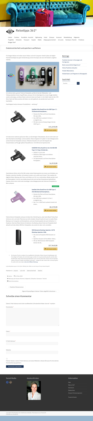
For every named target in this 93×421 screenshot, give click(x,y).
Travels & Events (72, 402)
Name (8, 336)
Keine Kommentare (13, 286)
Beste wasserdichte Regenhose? (71, 65)
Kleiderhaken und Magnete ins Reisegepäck (74, 73)
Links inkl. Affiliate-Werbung (31, 267)
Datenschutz (71, 395)
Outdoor (16, 37)
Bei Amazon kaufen (51, 131)
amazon (15, 276)
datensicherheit (31, 276)
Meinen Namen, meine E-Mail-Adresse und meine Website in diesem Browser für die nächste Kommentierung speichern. (32, 367)
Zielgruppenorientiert (50, 40)
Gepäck (33, 40)
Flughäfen (11, 40)
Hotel (45, 37)
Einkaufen (19, 40)
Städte (39, 40)
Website (8, 355)
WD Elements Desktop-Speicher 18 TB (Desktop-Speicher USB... (44, 235)
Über (69, 387)
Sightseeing (38, 37)
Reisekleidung (68, 37)
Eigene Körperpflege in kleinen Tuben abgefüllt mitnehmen (39, 296)
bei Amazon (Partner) (19, 283)
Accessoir (59, 37)
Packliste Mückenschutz (16, 292)
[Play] (32, 77)
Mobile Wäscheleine (68, 70)
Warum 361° (71, 390)
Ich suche (60, 40)
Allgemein (77, 37)
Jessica (10, 281)
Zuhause (51, 37)
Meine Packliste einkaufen (69, 68)
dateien (40, 276)
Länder (10, 37)
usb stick (22, 276)
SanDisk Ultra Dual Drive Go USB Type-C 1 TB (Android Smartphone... (44, 110)
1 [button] (37, 103)
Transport (26, 40)
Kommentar (10, 312)
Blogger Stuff (11, 42)
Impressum (71, 393)
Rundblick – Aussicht (27, 37)
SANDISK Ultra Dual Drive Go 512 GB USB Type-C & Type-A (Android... (44, 150)
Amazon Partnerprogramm (75, 398)
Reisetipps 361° (26, 30)
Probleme (81, 40)
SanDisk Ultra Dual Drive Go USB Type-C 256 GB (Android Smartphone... (44, 193)
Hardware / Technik (70, 40)
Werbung (10, 283)
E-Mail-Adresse (11, 346)
